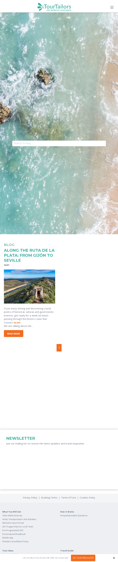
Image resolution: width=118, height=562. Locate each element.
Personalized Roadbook (13, 534)
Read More (13, 333)
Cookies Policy (87, 497)
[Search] (9, 143)
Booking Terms (49, 497)
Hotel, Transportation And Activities (19, 519)
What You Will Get (11, 511)
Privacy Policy (30, 497)
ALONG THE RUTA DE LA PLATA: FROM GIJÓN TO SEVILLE (29, 255)
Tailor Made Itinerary (12, 515)
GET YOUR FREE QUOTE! (83, 558)
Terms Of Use (68, 497)
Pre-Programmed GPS (13, 530)
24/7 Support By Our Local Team (17, 526)
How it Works (67, 511)
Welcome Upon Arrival (13, 523)
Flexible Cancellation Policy (15, 541)
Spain (6, 264)
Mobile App (7, 537)
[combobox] (59, 143)
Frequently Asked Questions (74, 515)
